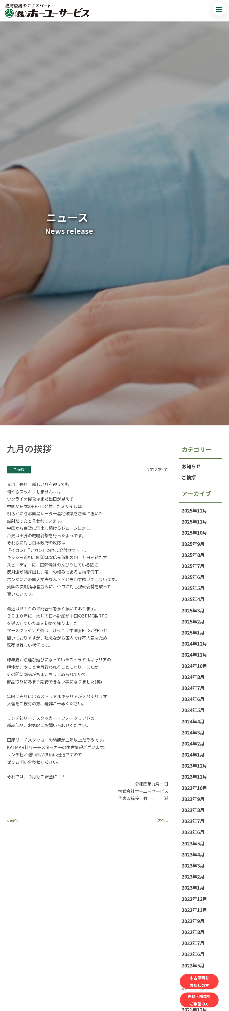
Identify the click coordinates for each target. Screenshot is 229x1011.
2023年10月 (194, 787)
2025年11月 (194, 521)
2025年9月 (193, 543)
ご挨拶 (189, 477)
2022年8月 (193, 932)
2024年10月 (194, 665)
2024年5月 (193, 710)
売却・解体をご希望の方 (199, 1000)
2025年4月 (193, 599)
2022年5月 (193, 965)
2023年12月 (194, 765)
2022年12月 (194, 898)
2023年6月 (193, 832)
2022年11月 (194, 909)
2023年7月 (193, 821)
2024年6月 (193, 699)
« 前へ (12, 820)
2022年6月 (193, 954)
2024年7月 (193, 688)
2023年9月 (193, 798)
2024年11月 (194, 654)
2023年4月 (193, 854)
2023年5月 (193, 843)
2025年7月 (193, 565)
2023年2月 (193, 876)
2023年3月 (193, 865)
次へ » (162, 820)
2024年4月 (193, 721)
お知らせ (191, 466)
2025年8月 (193, 554)
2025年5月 (193, 588)
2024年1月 (193, 754)
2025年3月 (193, 610)
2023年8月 (193, 810)
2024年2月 (193, 743)
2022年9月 (193, 920)
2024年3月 (193, 732)
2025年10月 (194, 532)
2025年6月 (193, 577)
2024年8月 (193, 676)
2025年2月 (193, 621)
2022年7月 (193, 943)
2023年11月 (194, 776)
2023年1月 (193, 887)
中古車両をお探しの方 (199, 981)
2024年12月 (194, 643)
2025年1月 (193, 632)
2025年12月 (194, 510)
